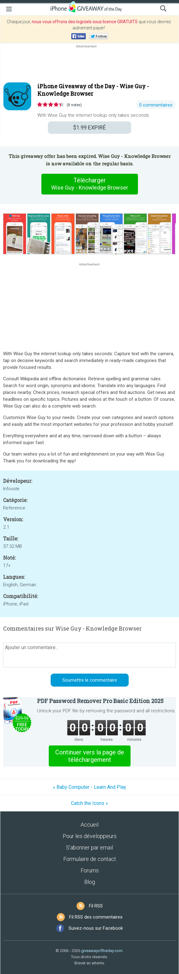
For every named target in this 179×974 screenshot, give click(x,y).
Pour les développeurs (90, 836)
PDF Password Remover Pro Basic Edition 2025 (100, 701)
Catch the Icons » (89, 803)
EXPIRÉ (89, 127)
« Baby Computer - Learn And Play (89, 787)
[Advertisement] (89, 64)
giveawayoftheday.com (102, 950)
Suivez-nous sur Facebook (96, 928)
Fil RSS (96, 906)
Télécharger (89, 184)
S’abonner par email (89, 847)
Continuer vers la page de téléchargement (89, 756)
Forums (90, 870)
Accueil (89, 824)
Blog (89, 882)
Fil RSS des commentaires (96, 917)
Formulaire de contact (89, 859)
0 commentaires (156, 105)
